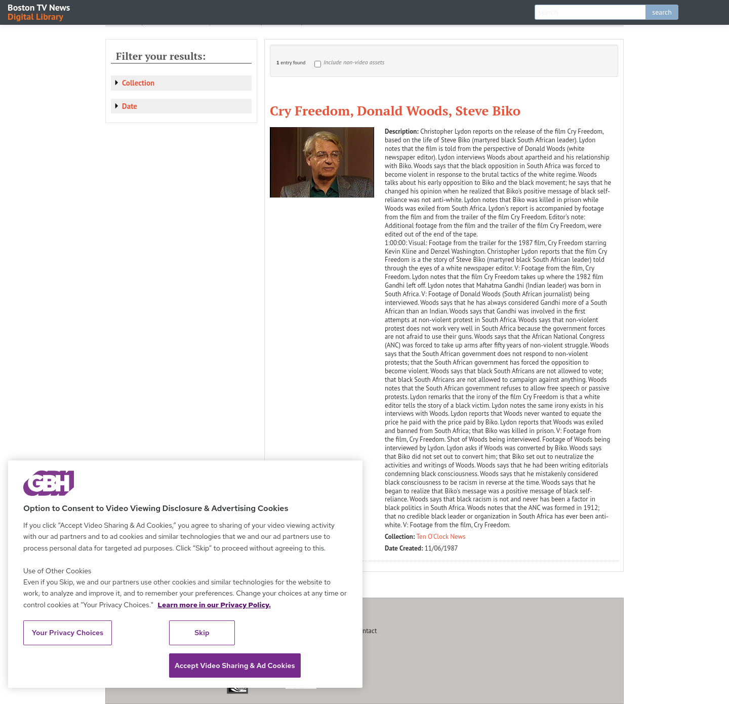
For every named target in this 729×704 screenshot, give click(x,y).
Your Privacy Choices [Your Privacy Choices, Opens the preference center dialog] (68, 632)
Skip (202, 632)
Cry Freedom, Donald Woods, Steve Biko (395, 110)
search (662, 12)
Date (129, 106)
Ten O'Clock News (441, 536)
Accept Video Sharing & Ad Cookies (235, 665)
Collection (138, 83)
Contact (366, 631)
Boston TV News (39, 11)
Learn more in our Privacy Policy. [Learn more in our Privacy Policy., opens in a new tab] (214, 604)
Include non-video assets (353, 62)
